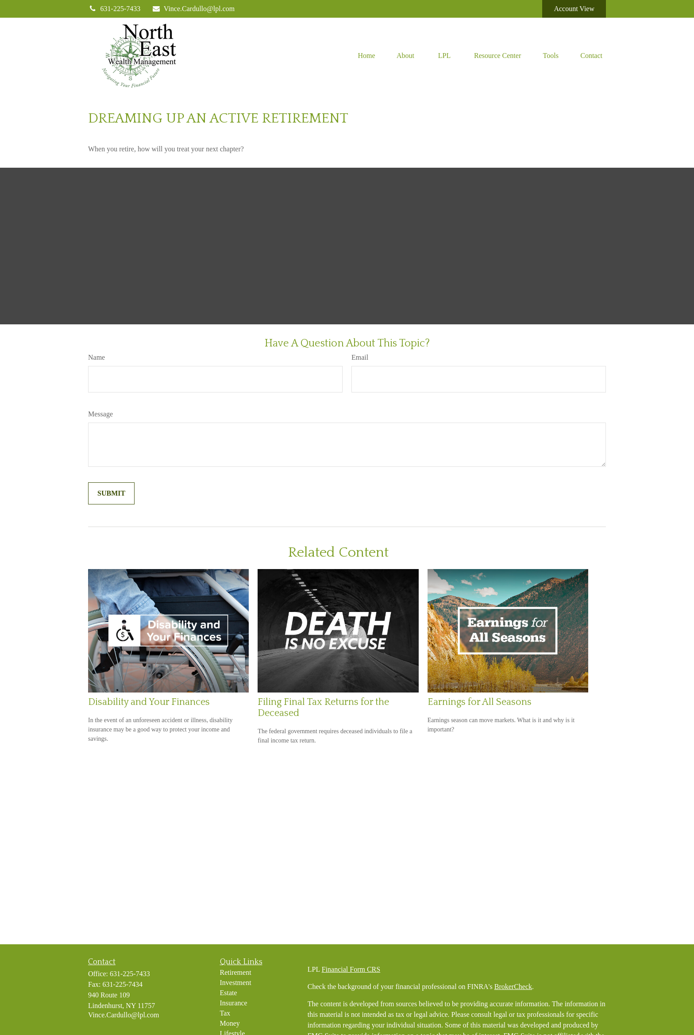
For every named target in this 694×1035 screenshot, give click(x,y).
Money (230, 1023)
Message (100, 414)
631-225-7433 (114, 8)
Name (96, 357)
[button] (366, 55)
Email (359, 357)
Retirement (235, 972)
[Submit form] (111, 493)
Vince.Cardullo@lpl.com (193, 8)
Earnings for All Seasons (480, 702)
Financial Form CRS (351, 969)
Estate (228, 993)
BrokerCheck (513, 986)
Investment (235, 982)
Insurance (233, 1003)
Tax (225, 1013)
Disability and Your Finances (149, 702)
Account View (574, 8)
